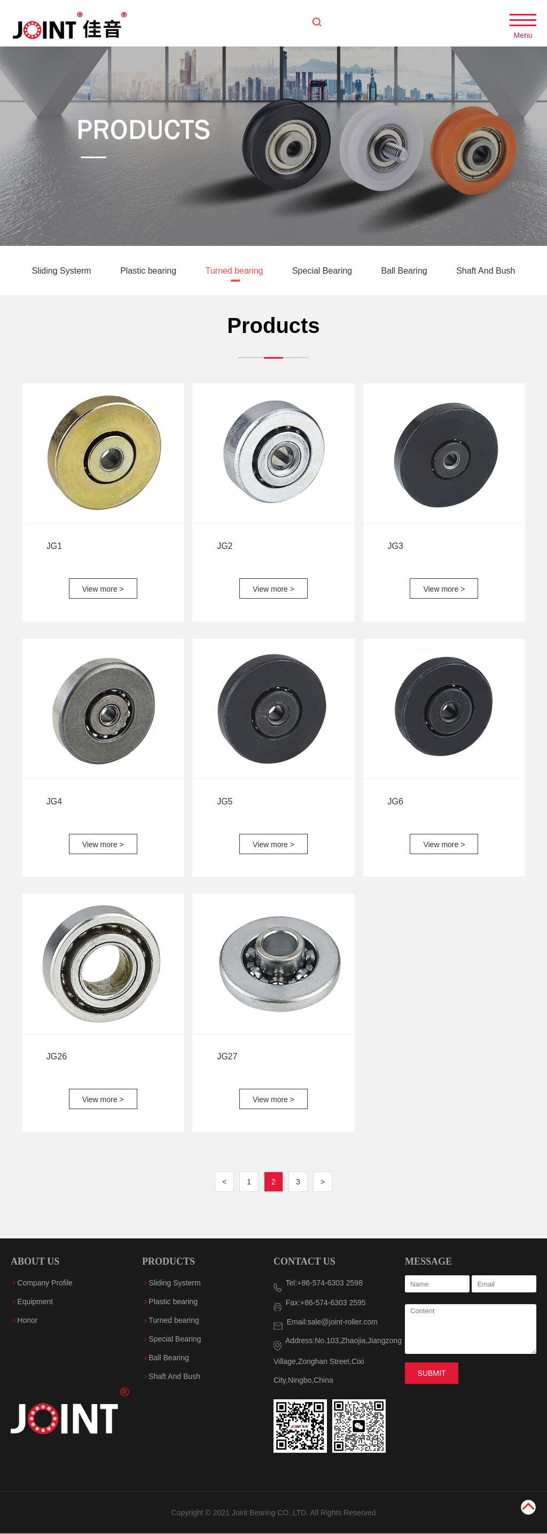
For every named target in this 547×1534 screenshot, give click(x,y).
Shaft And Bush (485, 271)
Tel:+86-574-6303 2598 (318, 1283)
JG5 (224, 801)
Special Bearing (323, 271)
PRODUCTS (168, 1261)
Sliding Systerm (63, 271)
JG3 (395, 546)
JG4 (54, 801)
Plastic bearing (149, 271)
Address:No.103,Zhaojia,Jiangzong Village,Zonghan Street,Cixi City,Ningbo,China (338, 1360)
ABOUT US (35, 1261)
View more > (103, 589)
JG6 (395, 801)
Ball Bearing (405, 271)
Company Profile (45, 1283)
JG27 (227, 1057)
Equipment (35, 1301)
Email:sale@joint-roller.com (326, 1322)
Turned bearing (235, 271)
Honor (27, 1320)
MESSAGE (428, 1261)
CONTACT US (304, 1261)
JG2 (224, 546)
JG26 (56, 1057)
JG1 (54, 546)
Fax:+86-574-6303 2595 (320, 1302)
